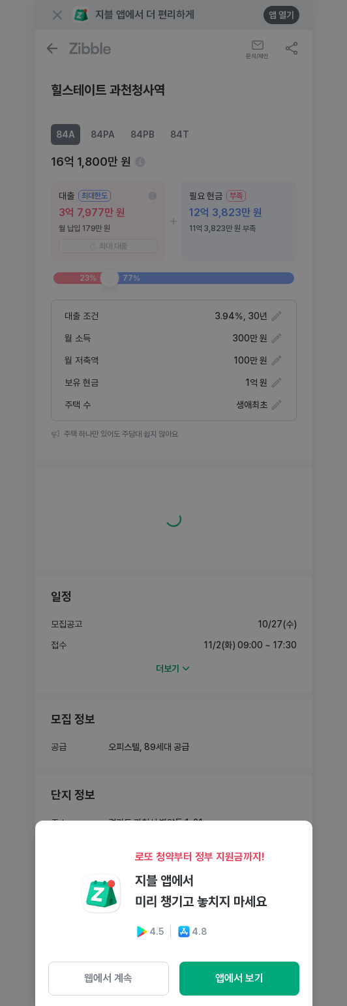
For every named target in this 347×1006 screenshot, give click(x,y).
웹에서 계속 (108, 978)
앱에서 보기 (239, 978)
